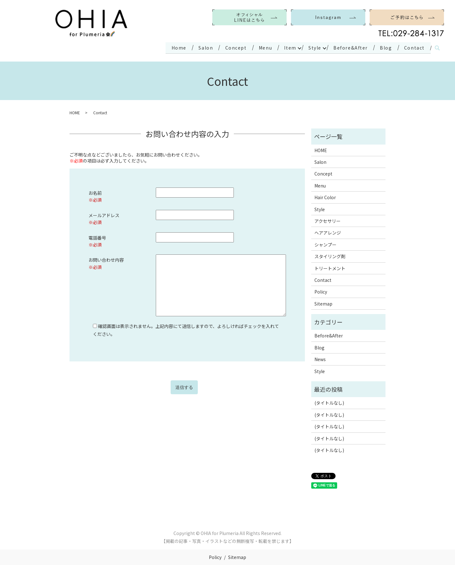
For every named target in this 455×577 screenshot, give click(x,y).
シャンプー (325, 243)
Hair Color (325, 196)
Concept (221, 47)
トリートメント (329, 267)
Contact (413, 47)
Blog (382, 47)
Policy (320, 290)
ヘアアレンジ (327, 231)
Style (306, 47)
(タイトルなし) (329, 401)
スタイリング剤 (329, 255)
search (437, 47)
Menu (253, 47)
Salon (189, 47)
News (320, 358)
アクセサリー (327, 219)
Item (280, 47)
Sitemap (323, 302)
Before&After (345, 47)
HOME (75, 111)
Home (160, 47)
